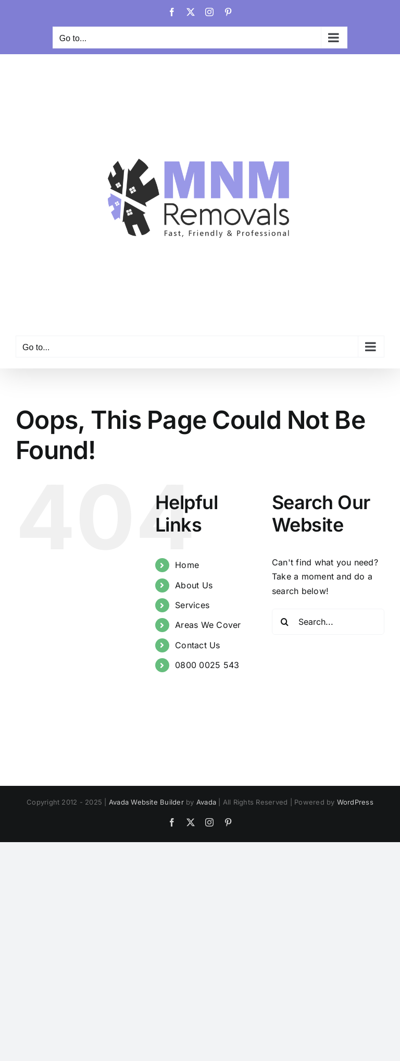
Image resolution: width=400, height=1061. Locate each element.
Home (187, 565)
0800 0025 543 (207, 665)
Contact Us (197, 645)
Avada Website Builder (146, 802)
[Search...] (328, 622)
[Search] (285, 622)
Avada (206, 802)
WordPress (355, 802)
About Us (194, 585)
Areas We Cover (208, 625)
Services (192, 605)
